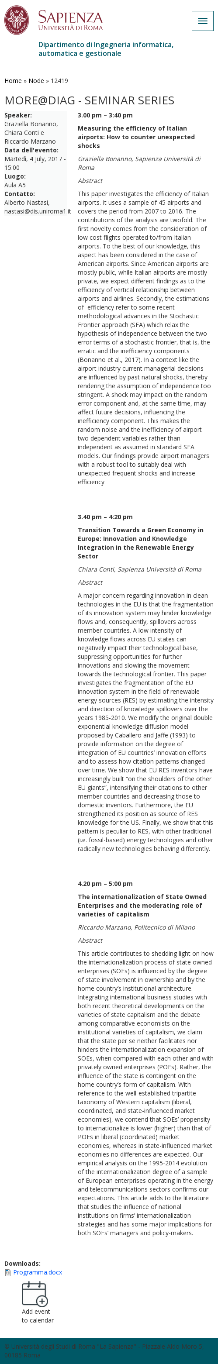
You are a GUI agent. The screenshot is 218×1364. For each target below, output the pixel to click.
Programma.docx (37, 1272)
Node (36, 80)
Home (13, 80)
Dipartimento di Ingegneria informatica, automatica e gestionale (105, 49)
